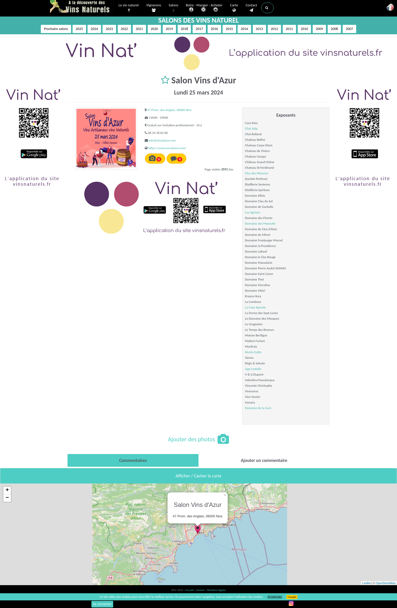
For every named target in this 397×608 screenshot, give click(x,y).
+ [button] (7, 490)
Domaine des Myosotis (260, 223)
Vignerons (153, 7)
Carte (234, 7)
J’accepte (291, 597)
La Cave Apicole (255, 307)
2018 (184, 29)
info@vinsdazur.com (162, 140)
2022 (124, 29)
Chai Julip (251, 128)
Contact (251, 7)
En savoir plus (275, 597)
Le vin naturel (129, 7)
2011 (289, 29)
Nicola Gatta (253, 352)
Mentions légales (216, 590)
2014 (244, 29)
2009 (319, 29)
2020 (154, 29)
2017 (199, 29)
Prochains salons (56, 29)
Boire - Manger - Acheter (204, 8)
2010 (304, 29)
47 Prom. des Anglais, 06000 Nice (169, 110)
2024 (94, 29)
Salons (173, 8)
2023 (109, 29)
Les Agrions (252, 212)
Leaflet (366, 583)
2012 (274, 29)
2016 (214, 29)
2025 (79, 29)
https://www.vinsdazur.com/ (167, 148)
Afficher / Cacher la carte (199, 476)
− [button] (7, 498)
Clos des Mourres (256, 173)
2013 (259, 29)
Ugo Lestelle (253, 369)
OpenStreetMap (385, 583)
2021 (139, 29)
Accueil (190, 590)
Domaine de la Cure (258, 408)
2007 (349, 29)
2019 (169, 29)
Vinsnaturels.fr (81, 7)
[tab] (133, 460)
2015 (229, 29)
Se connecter (102, 604)
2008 (334, 29)
